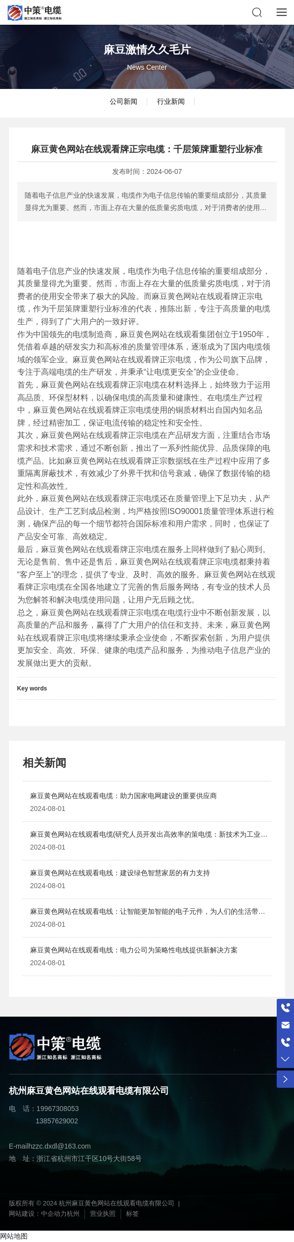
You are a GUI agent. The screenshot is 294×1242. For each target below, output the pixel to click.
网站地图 (14, 1236)
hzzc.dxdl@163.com (60, 1146)
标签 (132, 1213)
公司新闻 (123, 101)
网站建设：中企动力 (38, 1213)
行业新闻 (171, 101)
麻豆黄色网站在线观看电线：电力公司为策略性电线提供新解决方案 (134, 950)
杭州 (73, 1213)
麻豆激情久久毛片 (147, 49)
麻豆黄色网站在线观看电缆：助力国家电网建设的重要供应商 (123, 796)
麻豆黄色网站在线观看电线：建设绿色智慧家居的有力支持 (120, 873)
